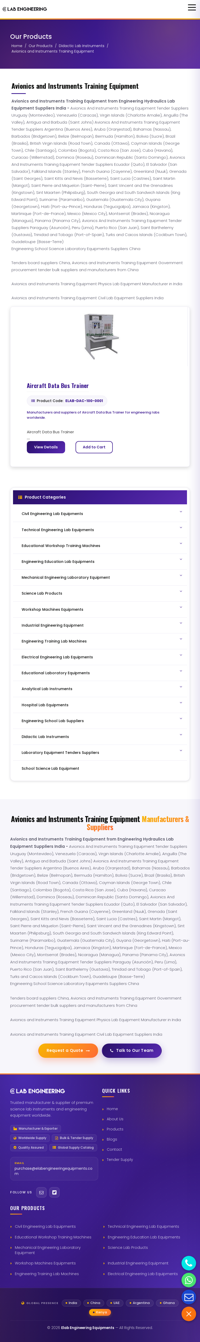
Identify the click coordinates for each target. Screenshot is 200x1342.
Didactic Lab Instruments (81, 45)
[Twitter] (54, 1192)
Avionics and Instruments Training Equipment (52, 51)
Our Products (41, 45)
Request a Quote (68, 1050)
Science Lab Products (128, 1247)
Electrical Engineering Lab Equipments (143, 1273)
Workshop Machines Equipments (45, 1263)
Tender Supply (120, 1159)
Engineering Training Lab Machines (47, 1273)
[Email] (41, 1192)
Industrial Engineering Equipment (138, 1263)
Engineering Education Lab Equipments (144, 1237)
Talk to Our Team (132, 1050)
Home (16, 45)
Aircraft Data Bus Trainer (58, 385)
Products (115, 1129)
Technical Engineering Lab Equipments (143, 1226)
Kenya (101, 1312)
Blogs (112, 1139)
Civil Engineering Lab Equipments (45, 1226)
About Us (115, 1119)
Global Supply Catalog (73, 1147)
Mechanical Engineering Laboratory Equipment (48, 1250)
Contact (114, 1149)
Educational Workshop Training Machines (53, 1237)
